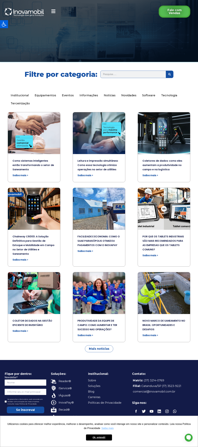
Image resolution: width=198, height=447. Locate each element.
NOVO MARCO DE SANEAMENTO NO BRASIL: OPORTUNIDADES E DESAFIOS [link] (163, 325)
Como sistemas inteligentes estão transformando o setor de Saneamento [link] (33, 165)
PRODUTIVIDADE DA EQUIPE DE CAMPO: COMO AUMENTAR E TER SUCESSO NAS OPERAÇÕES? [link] (97, 325)
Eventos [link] (68, 95)
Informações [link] (89, 95)
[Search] (169, 74)
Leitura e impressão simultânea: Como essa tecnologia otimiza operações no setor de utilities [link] (97, 165)
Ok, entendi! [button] (99, 437)
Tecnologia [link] (169, 95)
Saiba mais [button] (107, 428)
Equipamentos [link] (45, 95)
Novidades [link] (128, 95)
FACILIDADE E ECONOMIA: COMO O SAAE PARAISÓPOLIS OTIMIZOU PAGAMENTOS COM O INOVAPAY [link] (98, 241)
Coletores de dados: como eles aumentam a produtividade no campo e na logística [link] (162, 165)
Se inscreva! (25, 410)
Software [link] (148, 95)
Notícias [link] (109, 95)
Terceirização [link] (20, 103)
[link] (4, 24)
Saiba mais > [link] (20, 175)
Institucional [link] (20, 95)
